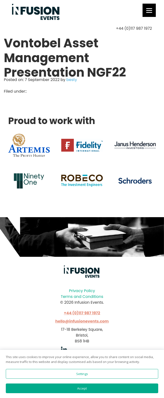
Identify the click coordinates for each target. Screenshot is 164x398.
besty (71, 79)
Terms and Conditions (82, 296)
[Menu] (149, 10)
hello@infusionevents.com (82, 321)
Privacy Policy (82, 291)
